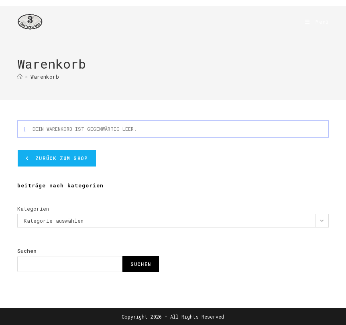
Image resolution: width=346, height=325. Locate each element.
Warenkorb (45, 76)
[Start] (19, 76)
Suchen (27, 250)
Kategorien (33, 208)
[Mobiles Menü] (314, 21)
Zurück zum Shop (60, 158)
